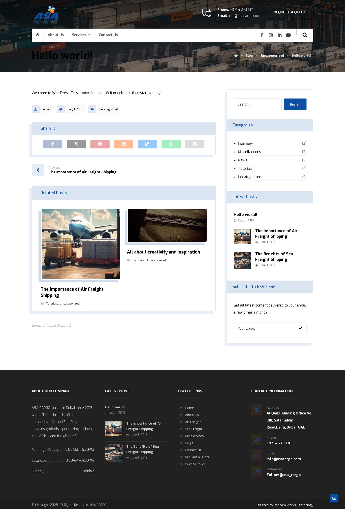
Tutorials (52, 304)
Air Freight (189, 420)
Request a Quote (194, 455)
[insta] (270, 35)
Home (186, 406)
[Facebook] (262, 35)
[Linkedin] (279, 35)
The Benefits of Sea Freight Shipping (274, 255)
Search (294, 104)
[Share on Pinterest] (100, 144)
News (242, 160)
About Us (188, 413)
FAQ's (185, 441)
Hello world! (245, 214)
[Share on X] (76, 144)
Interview (245, 143)
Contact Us (190, 448)
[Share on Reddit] (123, 144)
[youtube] (288, 35)
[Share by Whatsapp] (171, 144)
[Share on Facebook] (52, 144)
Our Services (191, 434)
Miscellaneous (249, 152)
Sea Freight (190, 427)
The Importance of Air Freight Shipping (277, 233)
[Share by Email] (195, 144)
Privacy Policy (192, 462)
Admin (47, 109)
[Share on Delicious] (147, 144)
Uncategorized (108, 109)
